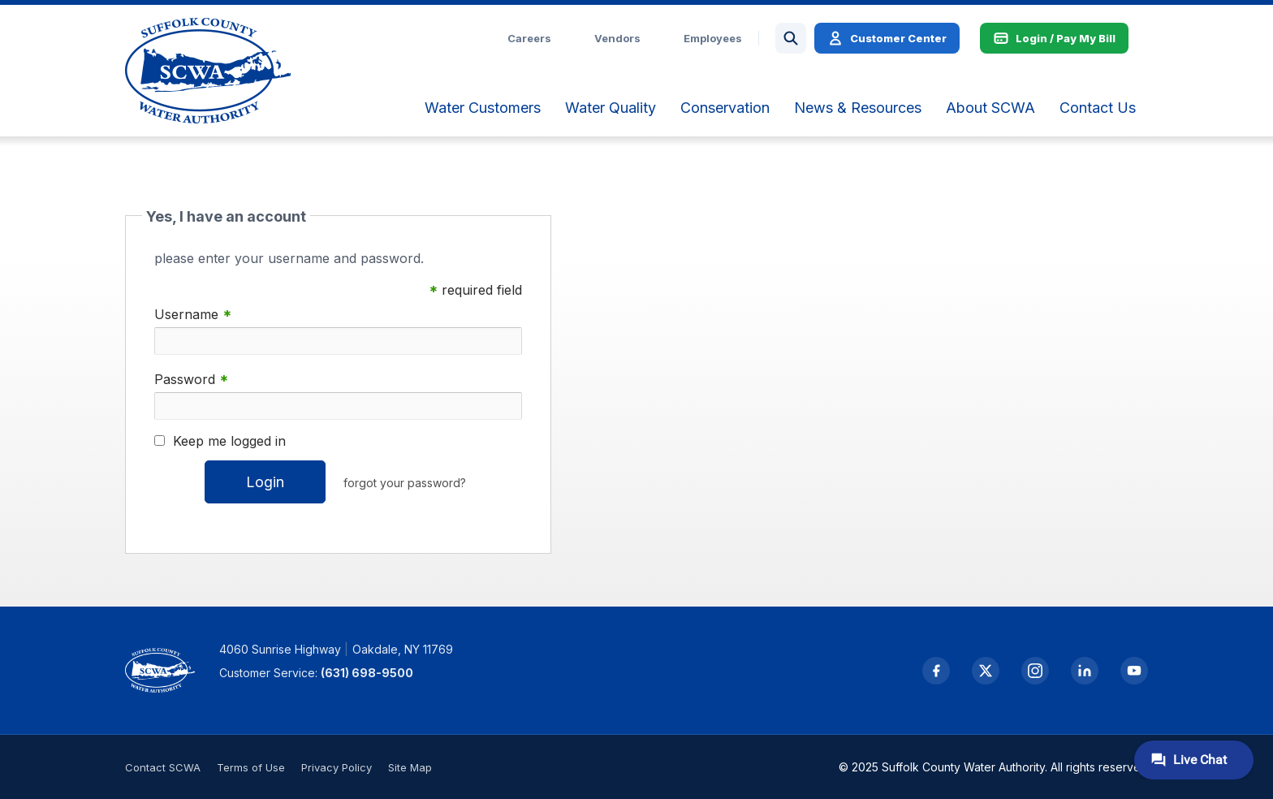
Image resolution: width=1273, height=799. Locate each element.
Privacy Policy (336, 767)
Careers (529, 38)
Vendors (617, 38)
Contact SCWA (163, 767)
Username (192, 314)
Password (191, 379)
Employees (713, 38)
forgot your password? (404, 483)
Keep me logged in (229, 441)
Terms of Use (251, 767)
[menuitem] (482, 108)
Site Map (410, 767)
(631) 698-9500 (367, 673)
